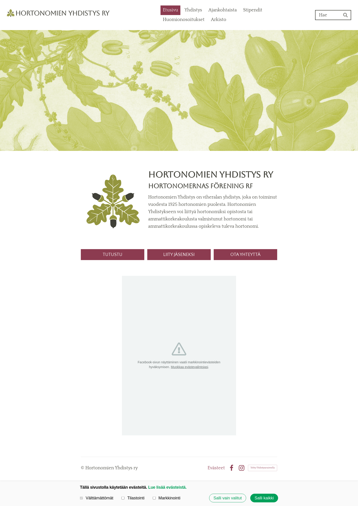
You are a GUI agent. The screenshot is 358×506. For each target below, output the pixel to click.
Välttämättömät (96, 498)
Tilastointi (133, 498)
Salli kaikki (264, 498)
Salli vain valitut (227, 498)
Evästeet (216, 468)
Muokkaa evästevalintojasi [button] (189, 367)
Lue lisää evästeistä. (167, 487)
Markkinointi (166, 498)
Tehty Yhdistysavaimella (262, 468)
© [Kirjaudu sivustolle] (83, 467)
